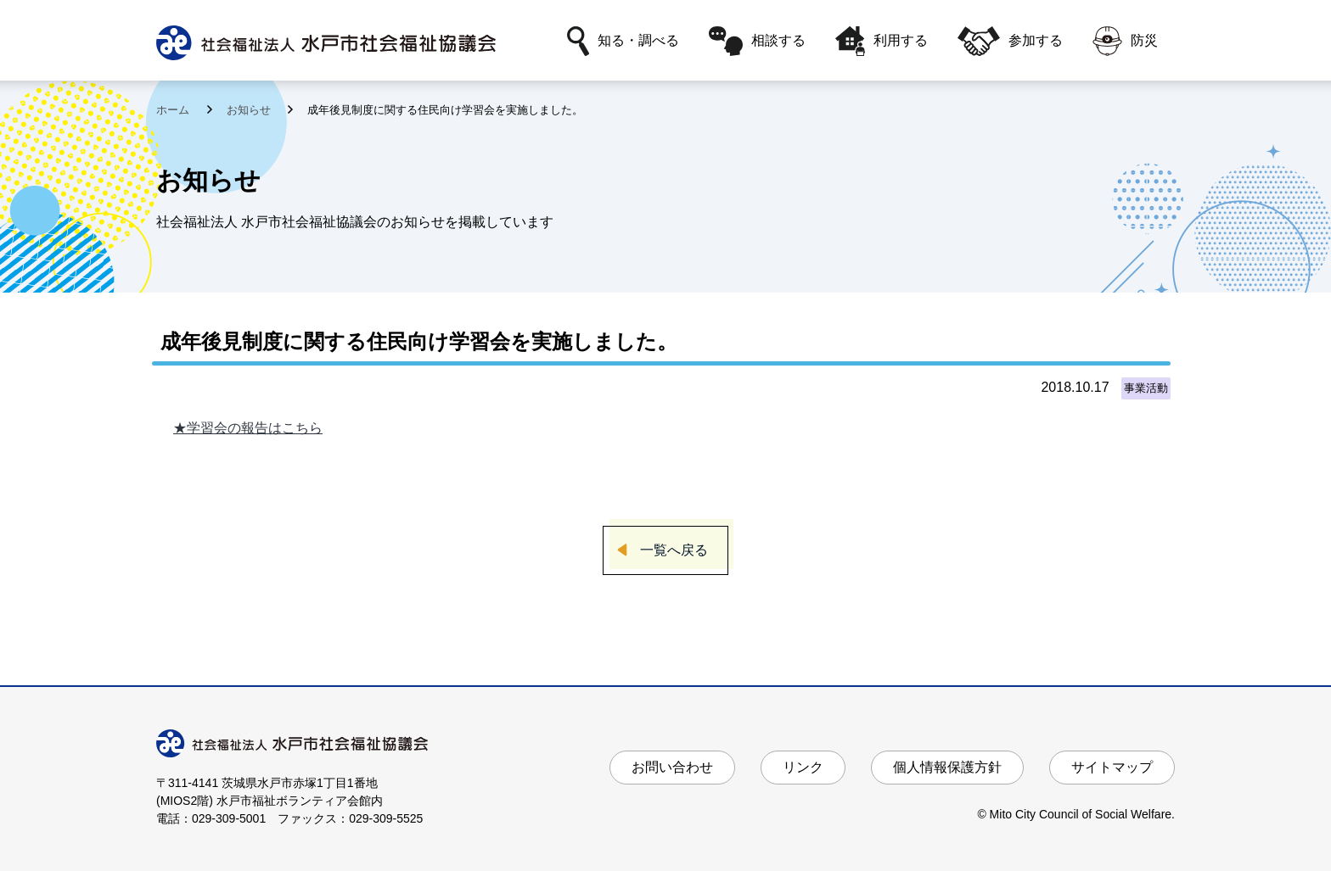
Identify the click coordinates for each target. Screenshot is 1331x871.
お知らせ (250, 109)
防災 (1125, 41)
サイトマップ (1112, 767)
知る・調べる (623, 41)
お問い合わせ (672, 767)
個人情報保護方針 (947, 767)
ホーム (174, 109)
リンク (803, 767)
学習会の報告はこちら (255, 428)
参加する (1010, 41)
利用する (881, 41)
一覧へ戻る (674, 550)
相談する (757, 41)
